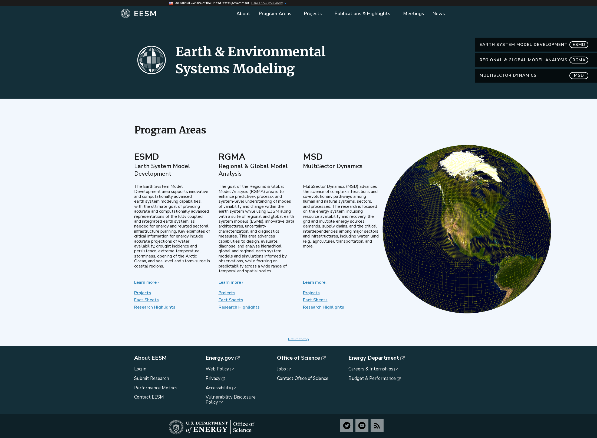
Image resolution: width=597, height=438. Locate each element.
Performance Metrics (155, 388)
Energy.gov (220, 358)
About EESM (150, 358)
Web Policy (217, 369)
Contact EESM (149, 397)
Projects (142, 293)
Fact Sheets (146, 300)
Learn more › (146, 282)
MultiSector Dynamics (534, 75)
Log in (140, 369)
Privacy (213, 378)
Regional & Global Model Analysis (534, 60)
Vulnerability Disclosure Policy (231, 399)
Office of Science (298, 358)
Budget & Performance (372, 378)
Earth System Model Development (534, 44)
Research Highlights (154, 307)
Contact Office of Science (302, 378)
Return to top (298, 339)
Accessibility (218, 388)
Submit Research (151, 378)
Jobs (281, 369)
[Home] (175, 13)
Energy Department (373, 358)
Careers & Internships (370, 369)
